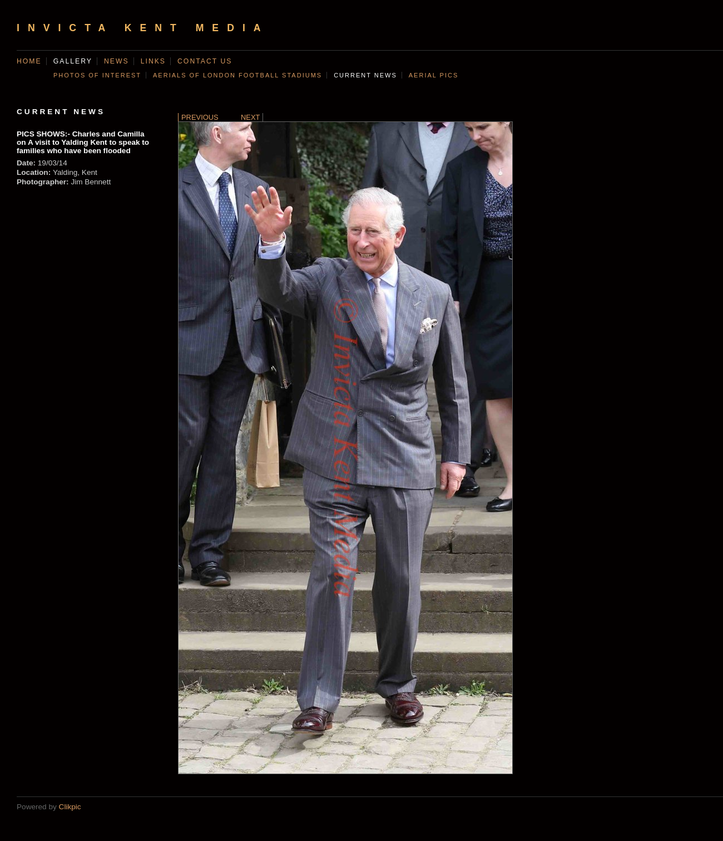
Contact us (204, 61)
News (116, 61)
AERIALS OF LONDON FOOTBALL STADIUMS (237, 75)
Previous (200, 117)
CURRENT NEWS (365, 75)
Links (153, 61)
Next (250, 117)
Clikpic (70, 807)
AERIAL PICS (433, 75)
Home (29, 61)
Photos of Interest (97, 75)
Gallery (72, 61)
